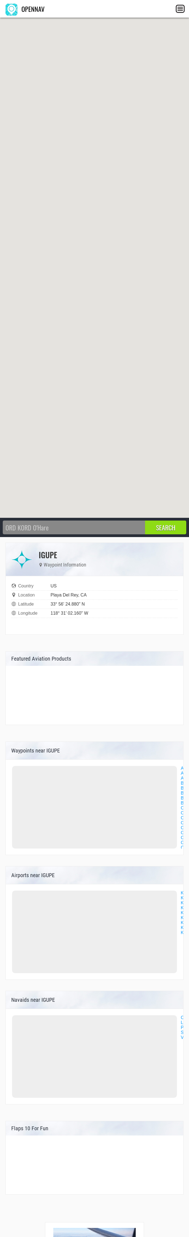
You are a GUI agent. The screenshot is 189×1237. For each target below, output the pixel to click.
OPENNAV (25, 9)
